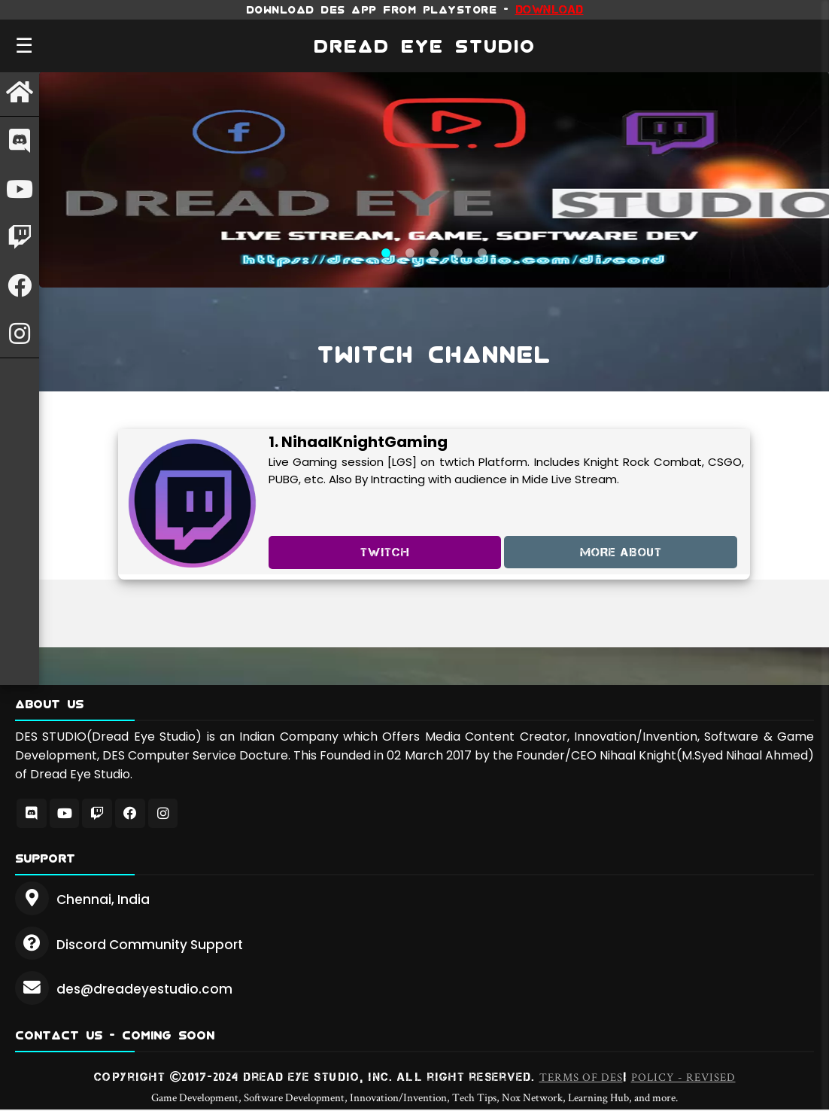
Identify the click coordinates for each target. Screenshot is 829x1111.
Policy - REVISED (683, 1078)
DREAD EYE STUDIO (425, 46)
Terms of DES (581, 1078)
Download (549, 9)
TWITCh (385, 552)
